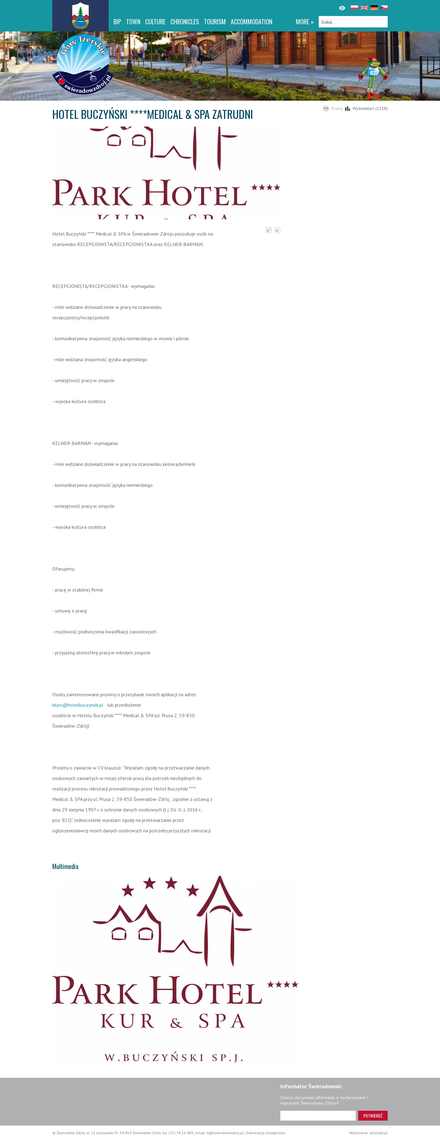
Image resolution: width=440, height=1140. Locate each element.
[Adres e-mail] (318, 1115)
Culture (155, 21)
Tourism (215, 21)
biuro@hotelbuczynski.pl (77, 705)
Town (133, 21)
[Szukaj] (353, 21)
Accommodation (251, 21)
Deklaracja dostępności (266, 1132)
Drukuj (336, 108)
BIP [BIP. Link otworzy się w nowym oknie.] (117, 21)
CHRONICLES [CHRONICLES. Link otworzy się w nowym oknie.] (184, 21)
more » (305, 21)
